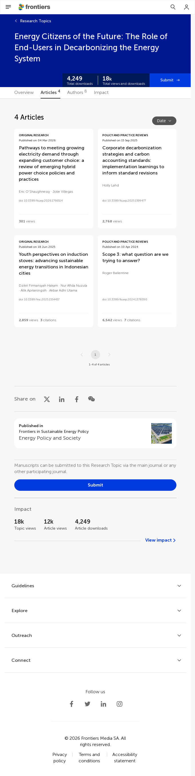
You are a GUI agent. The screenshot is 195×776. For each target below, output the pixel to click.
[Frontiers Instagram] (119, 704)
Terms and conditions (89, 757)
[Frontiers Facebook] (71, 704)
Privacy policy (59, 757)
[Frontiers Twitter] (87, 704)
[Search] (173, 7)
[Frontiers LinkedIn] (103, 704)
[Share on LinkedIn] (61, 399)
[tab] (24, 92)
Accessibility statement (124, 757)
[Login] (186, 7)
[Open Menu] (8, 7)
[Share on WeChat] (91, 399)
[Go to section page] (95, 433)
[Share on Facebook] (76, 399)
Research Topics (35, 21)
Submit (167, 80)
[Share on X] (47, 399)
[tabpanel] (95, 336)
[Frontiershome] (35, 7)
